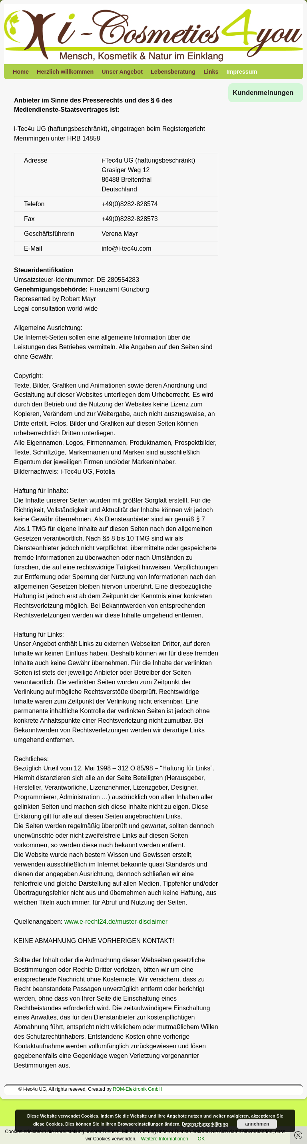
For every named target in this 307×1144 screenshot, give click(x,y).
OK (201, 1139)
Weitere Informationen (164, 1139)
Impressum (242, 71)
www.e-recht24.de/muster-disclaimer (115, 921)
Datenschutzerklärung (205, 1124)
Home (21, 71)
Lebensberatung (173, 71)
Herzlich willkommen (65, 71)
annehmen (257, 1124)
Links (211, 71)
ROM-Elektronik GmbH (137, 1089)
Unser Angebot (122, 71)
